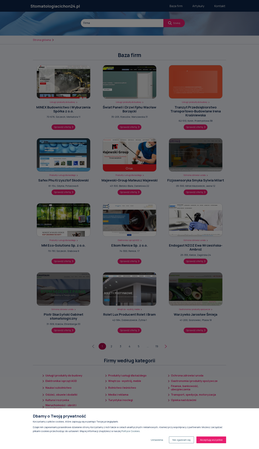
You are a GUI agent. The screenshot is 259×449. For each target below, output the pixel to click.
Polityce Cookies (130, 431)
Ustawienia (157, 439)
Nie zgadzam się (181, 439)
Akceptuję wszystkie (211, 439)
